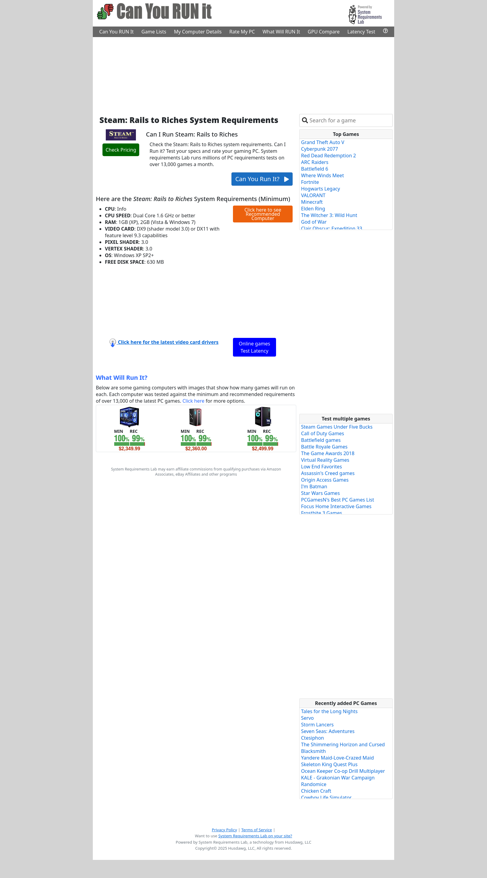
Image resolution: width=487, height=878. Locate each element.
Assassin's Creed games (328, 473)
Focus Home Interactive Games (336, 506)
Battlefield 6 (314, 168)
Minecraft (312, 202)
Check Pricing (120, 149)
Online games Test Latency (254, 347)
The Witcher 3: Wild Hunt (329, 215)
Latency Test (361, 31)
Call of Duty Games (322, 433)
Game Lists (153, 31)
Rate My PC (242, 31)
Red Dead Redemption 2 (328, 155)
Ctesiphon (312, 738)
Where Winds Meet (322, 175)
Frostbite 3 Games (321, 513)
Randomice (313, 784)
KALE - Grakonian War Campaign (338, 777)
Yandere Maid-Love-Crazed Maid (337, 757)
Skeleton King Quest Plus (329, 764)
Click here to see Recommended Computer (262, 214)
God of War (314, 222)
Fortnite (310, 182)
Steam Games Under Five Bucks (336, 426)
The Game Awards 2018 (327, 453)
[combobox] (349, 120)
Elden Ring (313, 208)
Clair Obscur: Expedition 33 (331, 228)
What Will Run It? (121, 377)
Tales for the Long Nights (329, 711)
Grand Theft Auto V (322, 142)
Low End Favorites (321, 466)
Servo (307, 718)
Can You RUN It (116, 31)
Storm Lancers (317, 724)
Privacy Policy (224, 829)
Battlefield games (321, 440)
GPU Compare (324, 31)
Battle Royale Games (324, 446)
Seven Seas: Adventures (327, 731)
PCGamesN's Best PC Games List (337, 499)
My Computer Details (198, 31)
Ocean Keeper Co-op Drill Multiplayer (343, 771)
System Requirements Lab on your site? (255, 836)
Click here (193, 401)
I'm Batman (314, 486)
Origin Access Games (325, 480)
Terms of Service (256, 829)
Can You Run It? (262, 179)
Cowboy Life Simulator (326, 797)
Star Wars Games (320, 493)
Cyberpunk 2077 (319, 149)
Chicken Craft (316, 791)
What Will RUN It (281, 31)
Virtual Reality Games (325, 460)
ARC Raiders (314, 162)
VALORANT (313, 195)
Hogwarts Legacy (320, 188)
